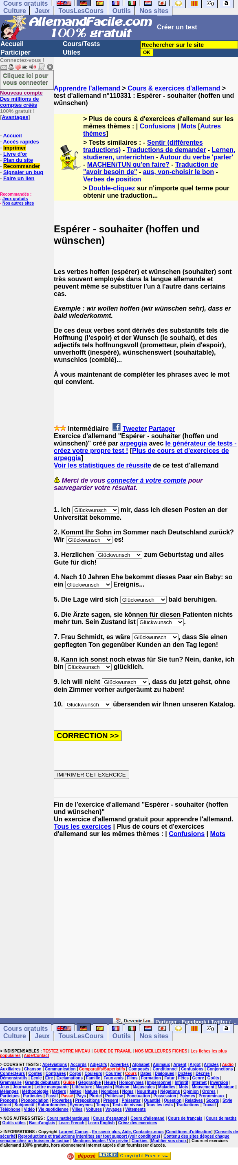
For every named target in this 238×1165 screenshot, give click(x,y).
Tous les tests (159, 1105)
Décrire (202, 1073)
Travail (209, 1105)
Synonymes (81, 1105)
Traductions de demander (166, 149)
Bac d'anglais (42, 1123)
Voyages (113, 1109)
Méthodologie (35, 1091)
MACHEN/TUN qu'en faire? (128, 164)
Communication (60, 1069)
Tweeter (135, 428)
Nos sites (153, 10)
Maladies (166, 1087)
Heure (110, 1082)
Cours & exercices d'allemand (174, 88)
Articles (211, 1064)
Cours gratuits (25, 1028)
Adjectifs (98, 1064)
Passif (51, 1096)
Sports (212, 1100)
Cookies (140, 1141)
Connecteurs (12, 1073)
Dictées (185, 1073)
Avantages (15, 117)
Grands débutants (42, 1082)
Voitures (94, 1109)
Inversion (219, 1082)
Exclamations (69, 1078)
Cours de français (185, 1118)
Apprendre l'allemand (87, 88)
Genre (198, 1078)
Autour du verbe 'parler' (196, 157)
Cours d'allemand (147, 1118)
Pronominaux (211, 1096)
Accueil (12, 43)
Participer (15, 52)
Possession (165, 1096)
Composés (138, 1069)
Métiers (59, 1091)
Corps (75, 1073)
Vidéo (29, 1109)
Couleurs (93, 1073)
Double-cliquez (112, 188)
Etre (49, 1078)
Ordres (209, 1091)
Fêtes (183, 1078)
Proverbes (62, 1100)
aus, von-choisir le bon (178, 171)
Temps (102, 1105)
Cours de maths (221, 1118)
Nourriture (147, 1091)
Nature (91, 1091)
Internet (199, 1082)
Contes (35, 1073)
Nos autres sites (18, 203)
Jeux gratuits (15, 198)
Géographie (89, 1082)
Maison (122, 1087)
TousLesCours (81, 10)
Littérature (82, 1087)
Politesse (114, 1096)
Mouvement (203, 1087)
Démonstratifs (13, 1078)
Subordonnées (52, 1105)
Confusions (158, 126)
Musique (226, 1087)
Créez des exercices (137, 1123)
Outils (121, 10)
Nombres (110, 1091)
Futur (169, 1078)
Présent (111, 1100)
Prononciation (34, 1100)
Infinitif (181, 1082)
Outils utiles (14, 1123)
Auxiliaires (10, 1069)
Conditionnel (165, 1069)
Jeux (42, 10)
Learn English (101, 1123)
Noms (128, 1091)
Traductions (188, 1105)
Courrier (113, 1073)
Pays (81, 1096)
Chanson (33, 1069)
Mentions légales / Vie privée (101, 1141)
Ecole (36, 1078)
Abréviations (54, 1064)
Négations (170, 1091)
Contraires (56, 1073)
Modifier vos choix (169, 1141)
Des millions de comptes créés (21, 99)
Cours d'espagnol (110, 1118)
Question (172, 1100)
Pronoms (9, 1100)
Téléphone (10, 1109)
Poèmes (187, 1096)
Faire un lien (19, 178)
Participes (10, 1096)
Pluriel (95, 1096)
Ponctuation (138, 1096)
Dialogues (164, 1073)
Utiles (72, 52)
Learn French (71, 1123)
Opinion (191, 1091)
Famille (93, 1078)
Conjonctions (220, 1069)
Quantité (152, 1100)
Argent (179, 1064)
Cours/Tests (81, 43)
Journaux (22, 1087)
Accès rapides (21, 142)
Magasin (104, 1087)
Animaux (161, 1064)
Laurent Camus (73, 1132)
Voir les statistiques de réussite (102, 465)
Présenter (131, 1100)
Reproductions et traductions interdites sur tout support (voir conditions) (89, 1136)
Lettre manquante (52, 1087)
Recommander (21, 166)
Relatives (194, 1100)
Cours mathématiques (67, 1118)
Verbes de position (112, 179)
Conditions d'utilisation (189, 1132)
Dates (145, 1073)
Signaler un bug (23, 172)
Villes (77, 1109)
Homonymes (131, 1082)
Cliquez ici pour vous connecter (25, 79)
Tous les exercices (82, 826)
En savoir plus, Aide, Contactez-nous (128, 1132)
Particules (32, 1096)
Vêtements (135, 1109)
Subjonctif (25, 1105)
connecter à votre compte (147, 480)
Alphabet (141, 1064)
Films (132, 1078)
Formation (151, 1078)
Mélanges (9, 1091)
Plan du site (18, 160)
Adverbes (119, 1064)
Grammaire (11, 1082)
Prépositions (87, 1100)
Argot (195, 1064)
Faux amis (113, 1078)
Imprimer (14, 148)
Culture (14, 10)
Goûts (213, 1078)
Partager (162, 428)
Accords (78, 1064)
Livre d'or (15, 154)
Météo (76, 1091)
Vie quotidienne (53, 1109)
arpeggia (133, 443)
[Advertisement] (146, 931)
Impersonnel (159, 1082)
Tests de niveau (127, 1105)
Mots (188, 126)
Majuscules (144, 1087)
